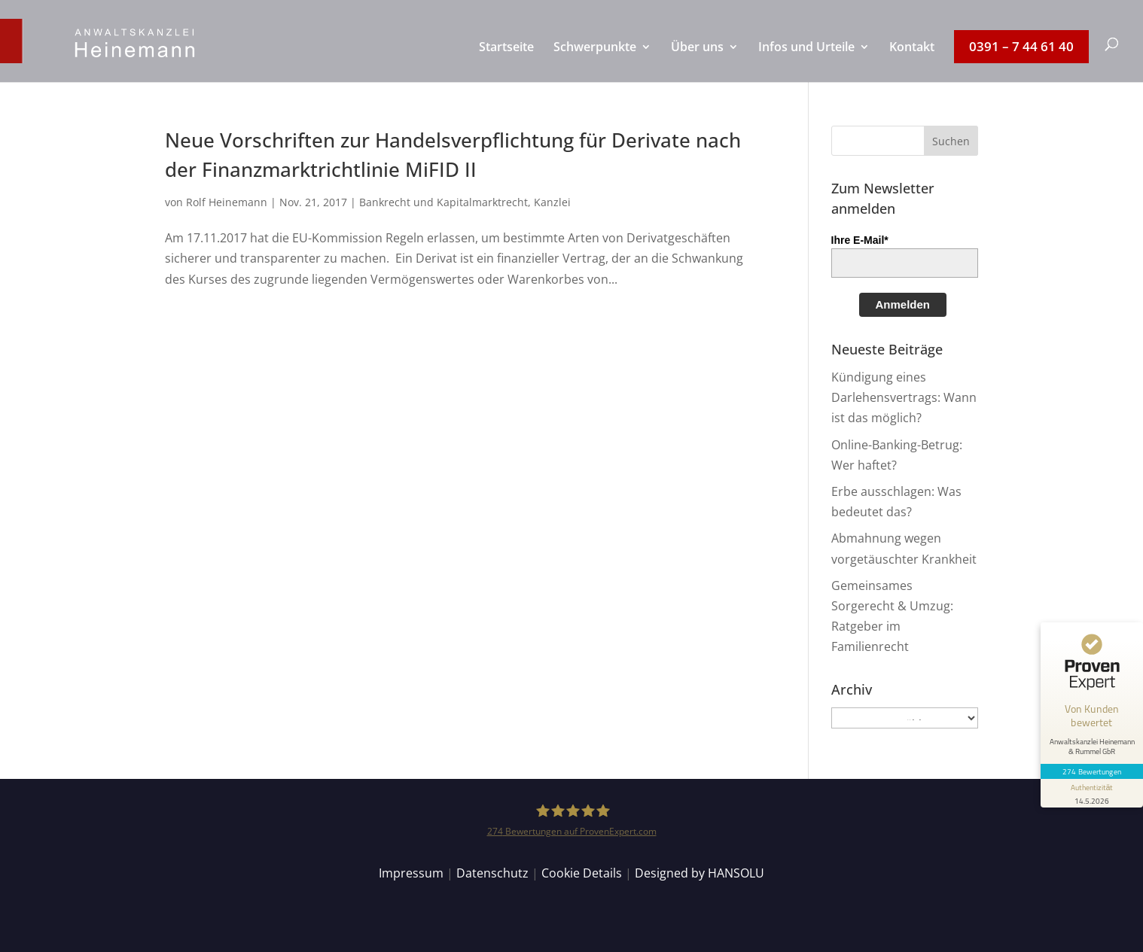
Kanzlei (552, 202)
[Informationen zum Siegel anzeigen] (1092, 793)
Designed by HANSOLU (699, 873)
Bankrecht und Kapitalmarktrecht (443, 202)
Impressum (411, 873)
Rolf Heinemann (226, 202)
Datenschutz (492, 873)
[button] (951, 141)
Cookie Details (581, 873)
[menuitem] (506, 61)
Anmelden (903, 304)
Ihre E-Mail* (859, 240)
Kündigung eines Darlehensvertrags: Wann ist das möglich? (904, 397)
